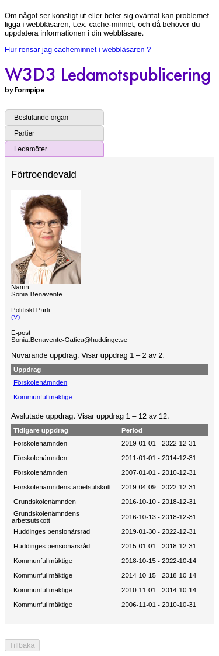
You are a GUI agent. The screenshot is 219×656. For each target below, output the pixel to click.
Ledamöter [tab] (30, 149)
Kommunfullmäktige (42, 396)
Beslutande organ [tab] (41, 117)
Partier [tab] (24, 133)
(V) (15, 316)
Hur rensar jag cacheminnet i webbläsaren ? (78, 49)
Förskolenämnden (40, 382)
